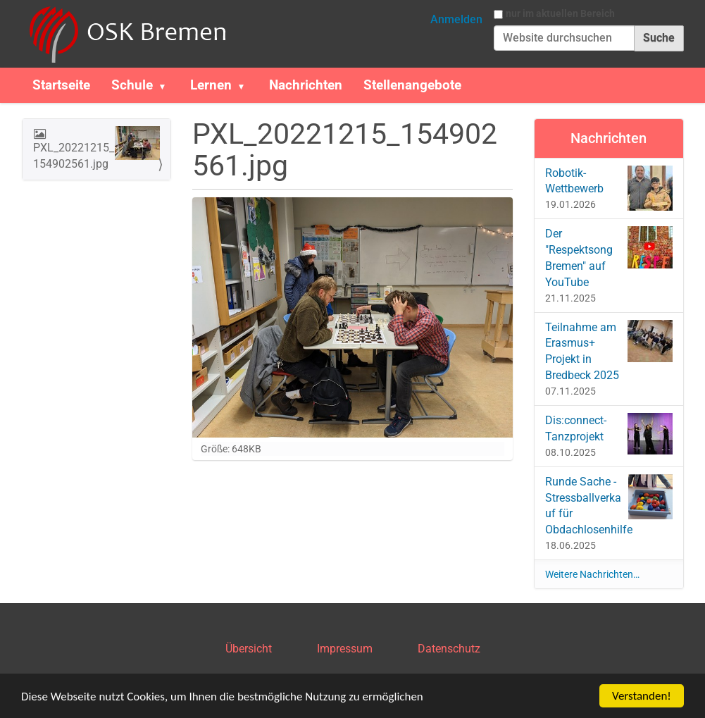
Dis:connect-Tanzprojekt (609, 433)
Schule (132, 85)
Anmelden (456, 19)
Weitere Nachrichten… (592, 574)
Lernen (211, 85)
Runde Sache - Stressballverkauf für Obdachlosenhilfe (609, 505)
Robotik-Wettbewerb (609, 188)
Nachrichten (305, 85)
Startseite (61, 85)
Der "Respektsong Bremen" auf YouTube (609, 257)
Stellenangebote (412, 85)
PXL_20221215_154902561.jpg (97, 148)
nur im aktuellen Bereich (560, 13)
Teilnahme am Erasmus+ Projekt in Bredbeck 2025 (609, 351)
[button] (168, 85)
